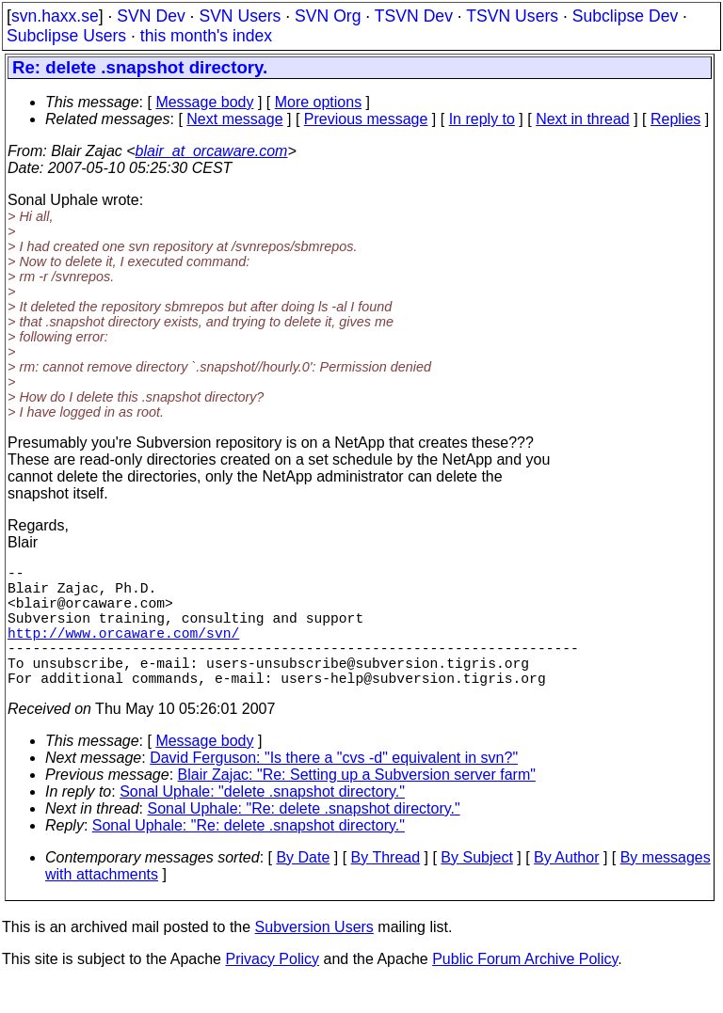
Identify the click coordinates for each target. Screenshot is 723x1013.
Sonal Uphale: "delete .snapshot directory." (262, 822)
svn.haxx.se (55, 16)
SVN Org (328, 16)
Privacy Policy (272, 989)
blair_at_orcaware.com (212, 151)
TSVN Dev (414, 16)
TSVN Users (512, 16)
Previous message (366, 119)
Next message (234, 119)
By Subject (476, 887)
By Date (302, 887)
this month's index (206, 35)
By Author (566, 887)
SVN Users (240, 16)
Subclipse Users (66, 35)
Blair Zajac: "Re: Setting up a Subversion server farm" (357, 805)
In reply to (482, 119)
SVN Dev (151, 16)
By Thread (386, 887)
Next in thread (583, 119)
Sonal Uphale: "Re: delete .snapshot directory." (304, 839)
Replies (675, 119)
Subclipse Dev (625, 16)
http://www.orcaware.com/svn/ (123, 650)
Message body (204, 102)
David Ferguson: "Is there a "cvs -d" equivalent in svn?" (334, 788)
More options (318, 102)
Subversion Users (314, 957)
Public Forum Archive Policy (525, 989)
